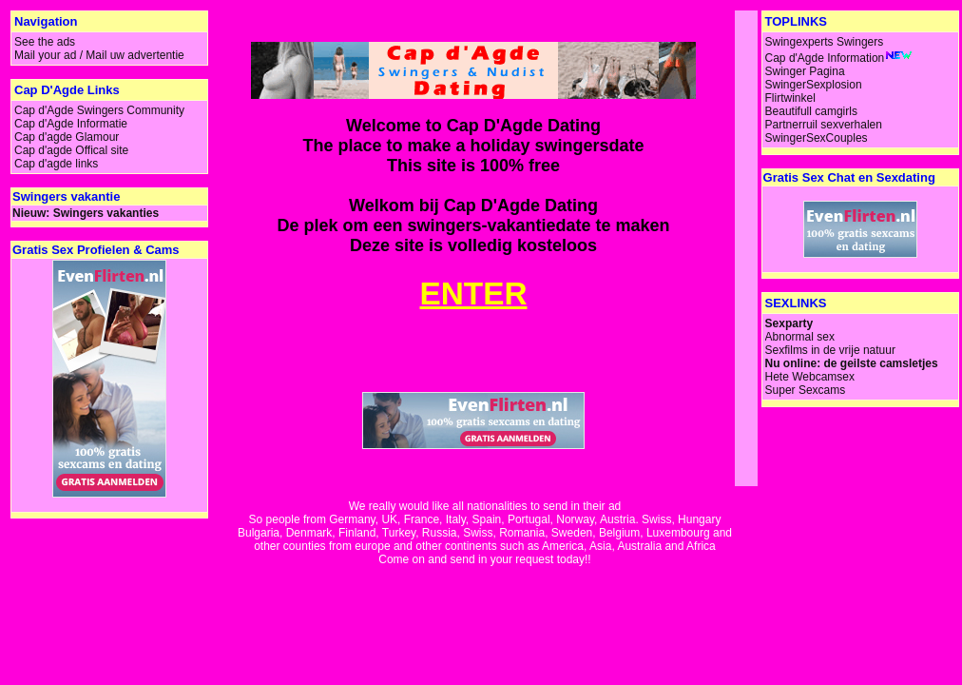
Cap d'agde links (56, 163)
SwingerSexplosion (813, 84)
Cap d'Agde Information (825, 58)
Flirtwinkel (790, 98)
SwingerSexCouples (816, 138)
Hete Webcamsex (810, 376)
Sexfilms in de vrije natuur (830, 350)
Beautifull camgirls (811, 111)
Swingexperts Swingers (824, 42)
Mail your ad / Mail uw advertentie (99, 55)
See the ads (44, 42)
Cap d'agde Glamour (66, 137)
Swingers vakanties (106, 213)
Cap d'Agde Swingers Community (99, 110)
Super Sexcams (805, 390)
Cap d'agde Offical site (71, 150)
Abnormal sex (800, 336)
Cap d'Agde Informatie (70, 123)
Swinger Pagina (805, 71)
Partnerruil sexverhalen (823, 124)
